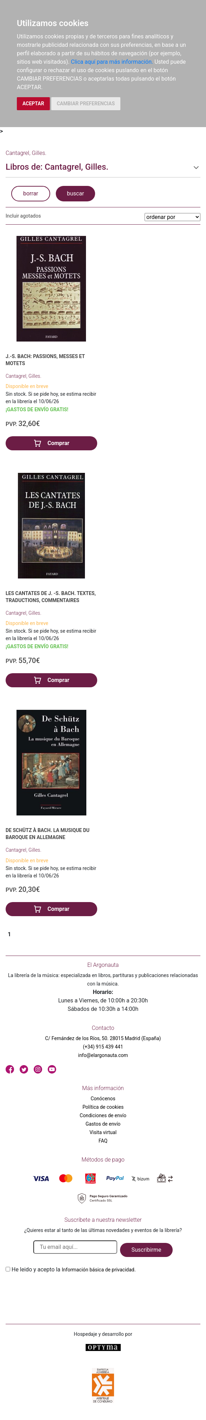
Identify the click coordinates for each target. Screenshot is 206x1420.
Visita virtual (103, 1132)
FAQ (103, 1141)
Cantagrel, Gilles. (23, 376)
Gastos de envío (103, 1124)
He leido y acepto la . (74, 1269)
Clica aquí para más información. (112, 61)
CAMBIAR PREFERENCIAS (86, 103)
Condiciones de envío (103, 1115)
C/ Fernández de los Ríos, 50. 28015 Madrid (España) (103, 1038)
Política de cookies (103, 1107)
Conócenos (103, 1098)
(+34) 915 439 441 (103, 1047)
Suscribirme (146, 1249)
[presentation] (59, 1290)
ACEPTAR (33, 103)
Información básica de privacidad (98, 1269)
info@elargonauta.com (103, 1055)
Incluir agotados (23, 216)
